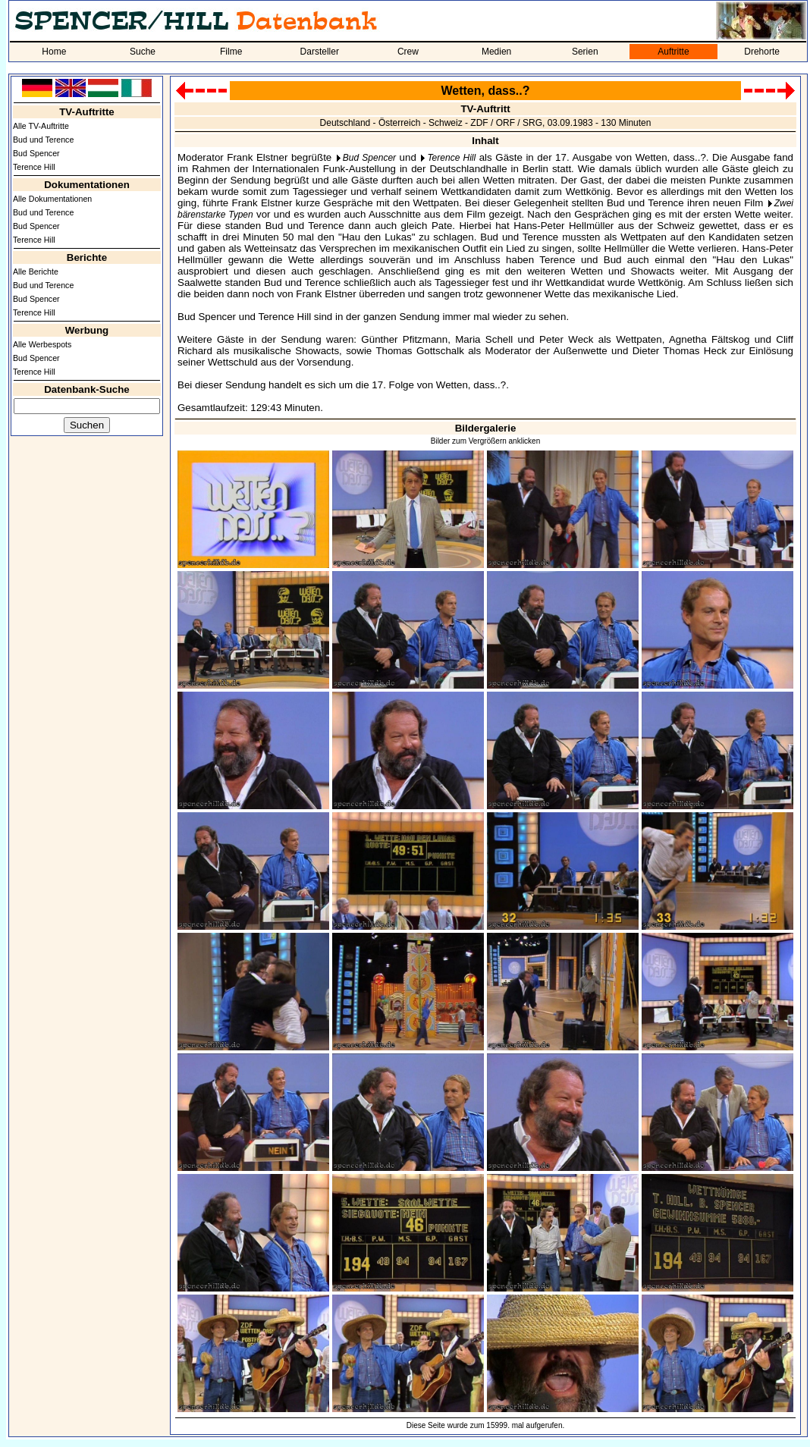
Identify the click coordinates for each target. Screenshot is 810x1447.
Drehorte (762, 51)
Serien (585, 51)
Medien (496, 51)
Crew (408, 51)
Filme (231, 51)
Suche (142, 51)
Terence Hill (34, 166)
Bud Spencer (36, 153)
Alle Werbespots (42, 344)
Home (54, 51)
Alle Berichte (35, 271)
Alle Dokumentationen (52, 198)
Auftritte (673, 51)
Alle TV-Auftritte (41, 125)
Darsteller (319, 51)
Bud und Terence (43, 139)
